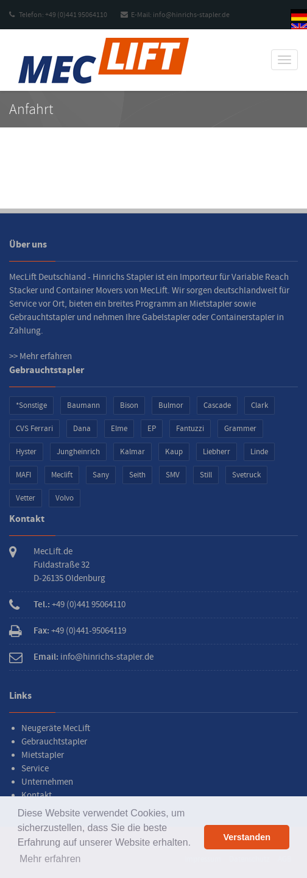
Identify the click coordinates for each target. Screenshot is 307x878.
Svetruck (246, 475)
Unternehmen (47, 782)
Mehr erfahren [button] (50, 859)
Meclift (61, 475)
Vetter (25, 498)
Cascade (217, 405)
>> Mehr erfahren (40, 356)
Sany (101, 475)
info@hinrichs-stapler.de (107, 657)
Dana (82, 429)
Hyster (26, 452)
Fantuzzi (190, 429)
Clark (259, 405)
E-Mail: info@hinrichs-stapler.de (175, 15)
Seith (137, 475)
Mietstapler (42, 755)
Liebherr (216, 452)
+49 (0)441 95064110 (88, 604)
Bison (129, 405)
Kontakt (36, 795)
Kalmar (132, 452)
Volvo (64, 498)
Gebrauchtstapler (54, 742)
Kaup (174, 452)
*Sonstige (31, 405)
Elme (119, 429)
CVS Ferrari (34, 429)
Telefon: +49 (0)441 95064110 (58, 15)
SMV (173, 475)
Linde (259, 452)
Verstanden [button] (246, 837)
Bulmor (170, 405)
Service (35, 768)
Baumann (83, 405)
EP (151, 429)
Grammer (240, 429)
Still (206, 475)
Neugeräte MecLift (55, 728)
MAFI (23, 475)
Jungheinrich (78, 452)
